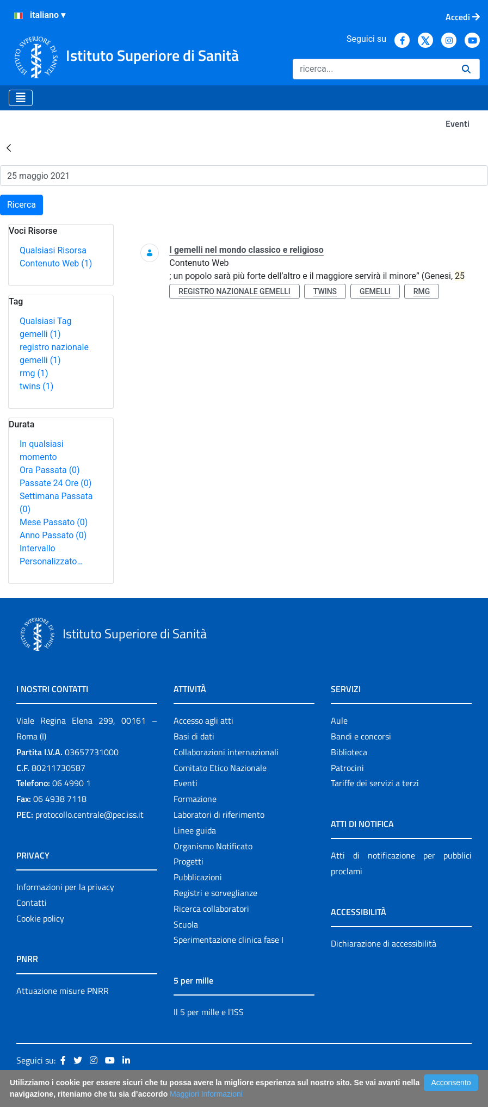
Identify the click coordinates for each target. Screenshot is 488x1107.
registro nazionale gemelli (234, 291)
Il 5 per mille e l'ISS (209, 1011)
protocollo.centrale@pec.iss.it (89, 814)
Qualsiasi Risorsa (53, 250)
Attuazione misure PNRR (62, 990)
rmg (34, 373)
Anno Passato (53, 535)
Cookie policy (40, 918)
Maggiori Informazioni (206, 1094)
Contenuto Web (56, 263)
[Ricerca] (373, 69)
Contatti (31, 902)
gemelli (40, 334)
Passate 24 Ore (55, 483)
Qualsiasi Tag (45, 321)
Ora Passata (50, 470)
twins (36, 386)
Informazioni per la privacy (65, 886)
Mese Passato (54, 522)
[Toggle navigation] (21, 98)
